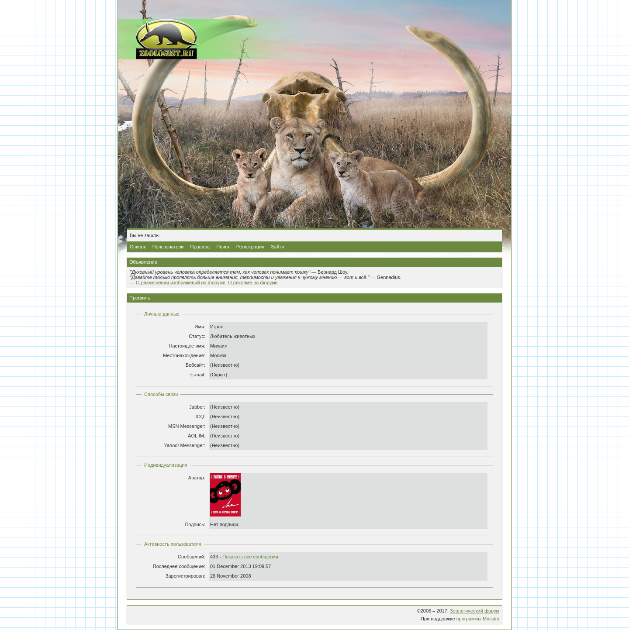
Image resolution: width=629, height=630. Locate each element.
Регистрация (250, 246)
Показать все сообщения (250, 556)
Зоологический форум (474, 610)
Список (138, 246)
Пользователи (168, 246)
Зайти (277, 246)
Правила (200, 246)
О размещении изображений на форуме (180, 282)
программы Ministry (477, 618)
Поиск (222, 246)
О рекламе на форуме (253, 282)
